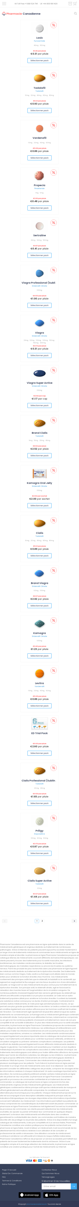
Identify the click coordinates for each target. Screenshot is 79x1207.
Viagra (39, 332)
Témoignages (48, 1177)
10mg (27, 95)
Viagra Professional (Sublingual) (43, 282)
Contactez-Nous (49, 1170)
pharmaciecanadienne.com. (36, 1204)
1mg (37, 193)
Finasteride (39, 188)
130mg (51, 340)
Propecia (39, 185)
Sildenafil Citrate (39, 286)
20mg (33, 95)
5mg (41, 193)
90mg (45, 838)
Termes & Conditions (12, 1180)
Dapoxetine (39, 834)
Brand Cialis (39, 433)
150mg (35, 343)
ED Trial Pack (39, 733)
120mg (45, 340)
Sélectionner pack (39, 60)
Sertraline (39, 235)
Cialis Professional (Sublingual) (42, 780)
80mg (51, 95)
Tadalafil (39, 88)
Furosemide (39, 41)
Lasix (39, 37)
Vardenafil (39, 138)
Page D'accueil (9, 1170)
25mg (33, 240)
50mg (39, 240)
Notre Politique (9, 1184)
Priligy (39, 830)
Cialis (39, 533)
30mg (33, 838)
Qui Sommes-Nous (50, 1173)
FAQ (4, 1177)
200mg (43, 343)
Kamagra (39, 633)
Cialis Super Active (40, 880)
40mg (36, 45)
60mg (45, 95)
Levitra (39, 683)
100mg (42, 45)
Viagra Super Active (39, 383)
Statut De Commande (12, 1173)
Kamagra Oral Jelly (39, 483)
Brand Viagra (39, 583)
